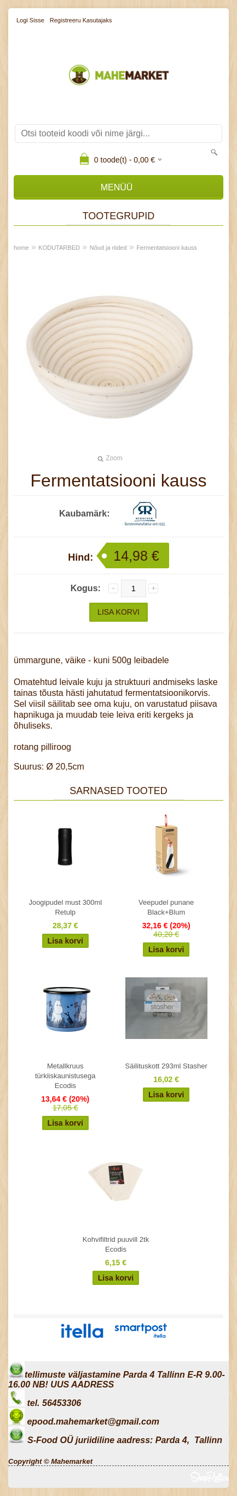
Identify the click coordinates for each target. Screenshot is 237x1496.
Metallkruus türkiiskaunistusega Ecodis (65, 1076)
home (21, 247)
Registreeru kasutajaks (81, 20)
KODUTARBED (59, 247)
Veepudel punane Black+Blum (166, 907)
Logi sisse (30, 20)
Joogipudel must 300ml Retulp (65, 907)
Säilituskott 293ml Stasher (166, 1066)
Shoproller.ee (209, 1476)
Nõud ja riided (108, 247)
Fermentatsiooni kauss (166, 247)
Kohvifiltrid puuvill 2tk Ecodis (116, 1244)
